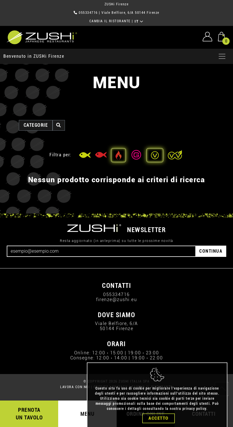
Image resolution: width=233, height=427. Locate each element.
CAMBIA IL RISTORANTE (110, 21)
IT (139, 21)
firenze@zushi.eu (116, 299)
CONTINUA (210, 251)
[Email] (101, 251)
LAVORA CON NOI (75, 387)
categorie (36, 125)
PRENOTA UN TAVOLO (29, 414)
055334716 (88, 13)
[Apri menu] (222, 56)
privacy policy (194, 418)
